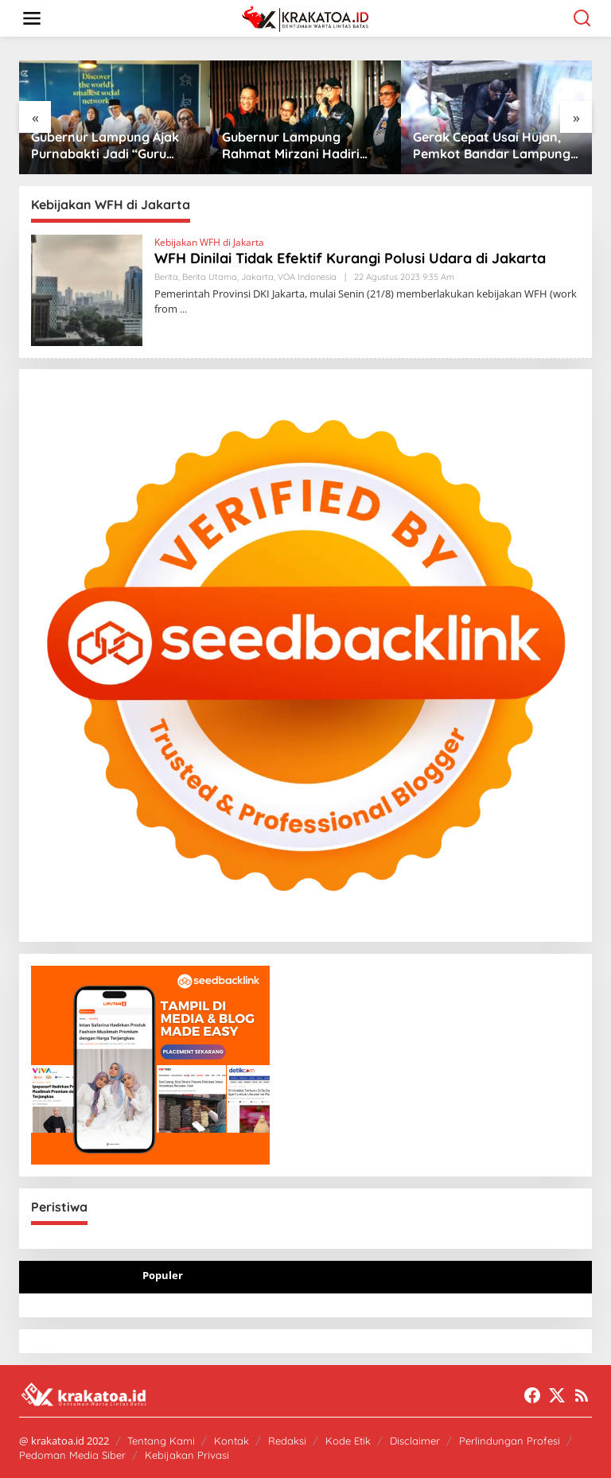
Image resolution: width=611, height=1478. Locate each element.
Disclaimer (415, 1440)
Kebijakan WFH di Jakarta (209, 242)
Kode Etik (348, 1440)
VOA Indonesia (307, 276)
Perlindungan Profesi (509, 1440)
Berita (166, 276)
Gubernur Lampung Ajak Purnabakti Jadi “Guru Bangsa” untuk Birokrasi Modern (105, 145)
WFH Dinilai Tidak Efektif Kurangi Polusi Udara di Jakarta (350, 258)
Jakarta (257, 276)
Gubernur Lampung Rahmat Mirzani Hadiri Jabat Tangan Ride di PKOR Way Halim (291, 145)
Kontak (231, 1440)
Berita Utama (209, 276)
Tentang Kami (161, 1440)
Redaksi (287, 1440)
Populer (162, 1275)
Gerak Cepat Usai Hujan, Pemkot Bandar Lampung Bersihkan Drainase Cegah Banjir (493, 145)
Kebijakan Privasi (187, 1455)
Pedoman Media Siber (72, 1455)
